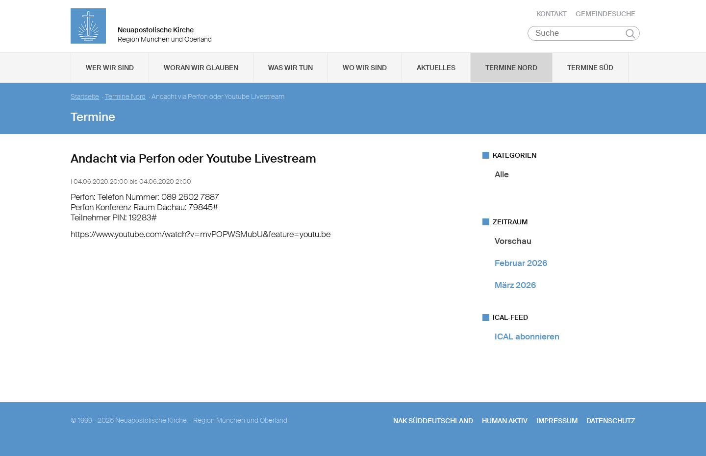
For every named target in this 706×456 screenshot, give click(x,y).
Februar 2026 (521, 269)
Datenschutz (610, 427)
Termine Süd (590, 74)
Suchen (630, 40)
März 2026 (515, 292)
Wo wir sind (365, 74)
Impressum (557, 427)
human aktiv (505, 427)
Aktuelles (436, 74)
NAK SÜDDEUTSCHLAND (433, 427)
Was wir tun (290, 74)
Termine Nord (511, 74)
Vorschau (513, 247)
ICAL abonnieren (527, 343)
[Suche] (584, 39)
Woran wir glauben (201, 74)
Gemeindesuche (605, 17)
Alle (502, 180)
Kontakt (551, 17)
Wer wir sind (110, 74)
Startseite (85, 103)
